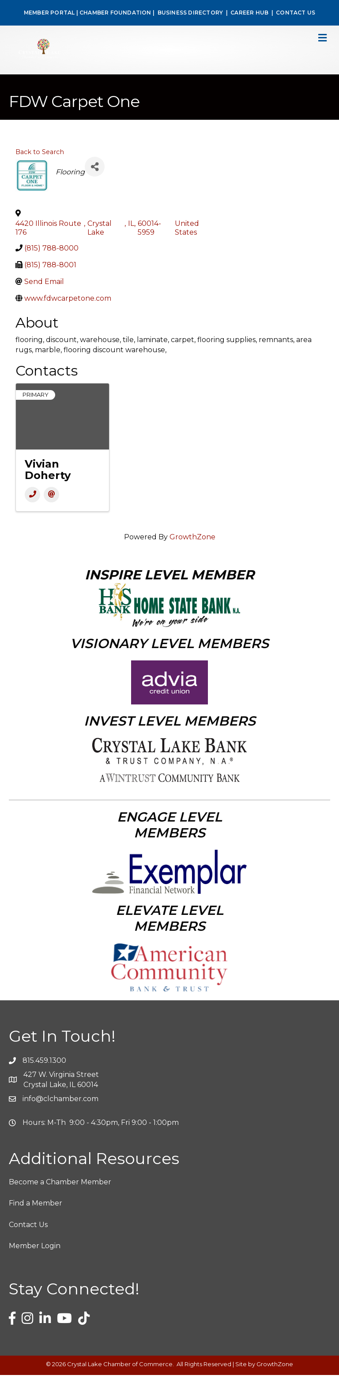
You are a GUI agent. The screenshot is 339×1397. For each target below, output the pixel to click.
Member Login (34, 1268)
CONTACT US (295, 12)
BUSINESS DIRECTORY (189, 12)
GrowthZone (192, 559)
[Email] (51, 516)
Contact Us (28, 1246)
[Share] (95, 189)
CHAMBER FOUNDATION (115, 12)
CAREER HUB (249, 12)
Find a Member (35, 1225)
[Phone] (32, 516)
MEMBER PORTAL (49, 12)
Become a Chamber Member (60, 1204)
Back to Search (39, 174)
